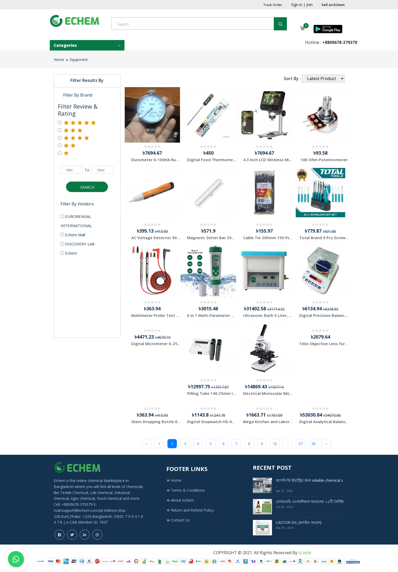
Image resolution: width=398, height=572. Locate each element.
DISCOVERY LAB (78, 243)
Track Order (272, 4)
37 (300, 443)
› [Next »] (326, 443)
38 (313, 443)
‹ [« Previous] (146, 443)
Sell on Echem (333, 4)
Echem (69, 253)
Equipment (79, 59)
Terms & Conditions (185, 490)
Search (87, 187)
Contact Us (178, 520)
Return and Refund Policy (190, 510)
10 (275, 443)
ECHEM (304, 552)
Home (59, 59)
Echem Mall (73, 234)
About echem (180, 500)
